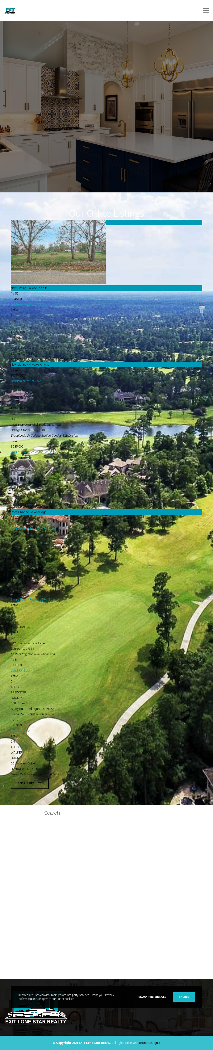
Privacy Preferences (151, 996)
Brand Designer (149, 1043)
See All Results (30, 783)
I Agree (184, 996)
